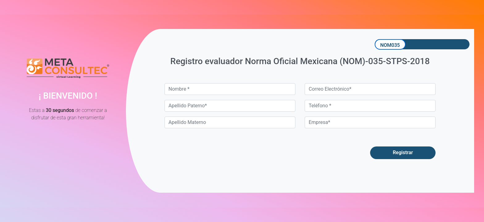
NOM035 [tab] (390, 45)
